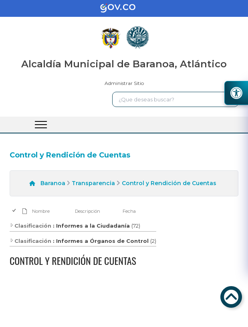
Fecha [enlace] (129, 211)
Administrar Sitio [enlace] (124, 83)
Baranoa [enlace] (52, 183)
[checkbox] (15, 211)
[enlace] (124, 8)
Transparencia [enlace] (93, 183)
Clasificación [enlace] (30, 225)
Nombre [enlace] (41, 211)
